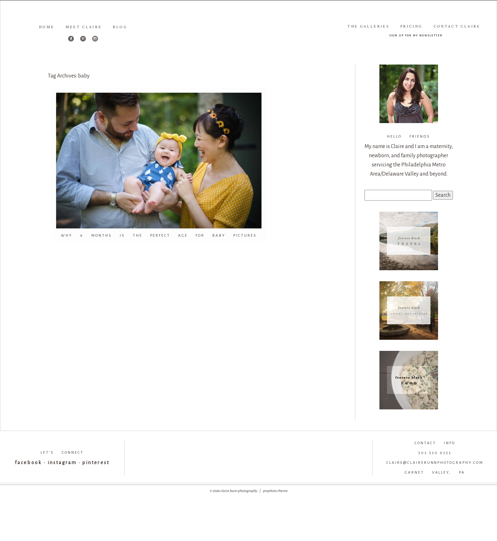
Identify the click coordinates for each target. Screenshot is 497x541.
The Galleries (368, 26)
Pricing (411, 26)
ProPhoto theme (275, 491)
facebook (28, 462)
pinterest (95, 462)
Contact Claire (457, 26)
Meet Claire (84, 27)
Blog (120, 27)
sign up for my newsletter (416, 35)
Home (46, 27)
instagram (62, 462)
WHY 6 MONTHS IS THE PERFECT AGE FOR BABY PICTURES (159, 235)
